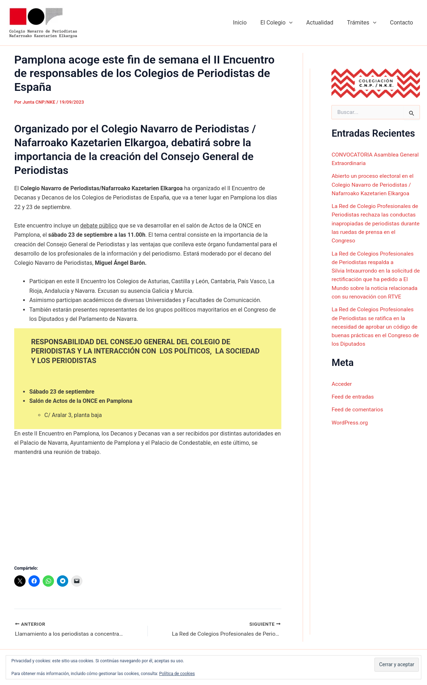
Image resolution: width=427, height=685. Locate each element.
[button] (297, 23)
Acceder (341, 390)
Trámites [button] (365, 23)
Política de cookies (177, 673)
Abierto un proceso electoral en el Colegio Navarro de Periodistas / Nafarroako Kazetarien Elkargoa (373, 184)
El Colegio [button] (285, 23)
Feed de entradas (353, 403)
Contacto (402, 22)
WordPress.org (350, 428)
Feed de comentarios (358, 415)
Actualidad (325, 22)
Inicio (250, 22)
